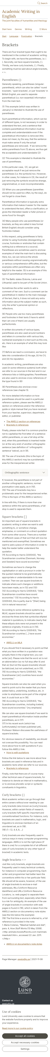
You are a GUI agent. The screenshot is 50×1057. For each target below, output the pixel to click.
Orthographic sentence (17, 472)
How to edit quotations (17, 752)
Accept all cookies (25, 1036)
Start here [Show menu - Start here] (7, 29)
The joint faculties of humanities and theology (24, 20)
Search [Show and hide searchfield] (42, 3)
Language (13, 36)
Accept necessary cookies (25, 1042)
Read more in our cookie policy (17, 1028)
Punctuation (26, 36)
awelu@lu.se (24, 959)
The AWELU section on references (23, 421)
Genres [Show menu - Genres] (18, 29)
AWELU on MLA (14, 642)
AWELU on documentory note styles (24, 944)
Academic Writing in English (21, 14)
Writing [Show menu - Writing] (28, 29)
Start (4, 36)
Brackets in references (17, 425)
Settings (25, 1049)
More (43, 29)
